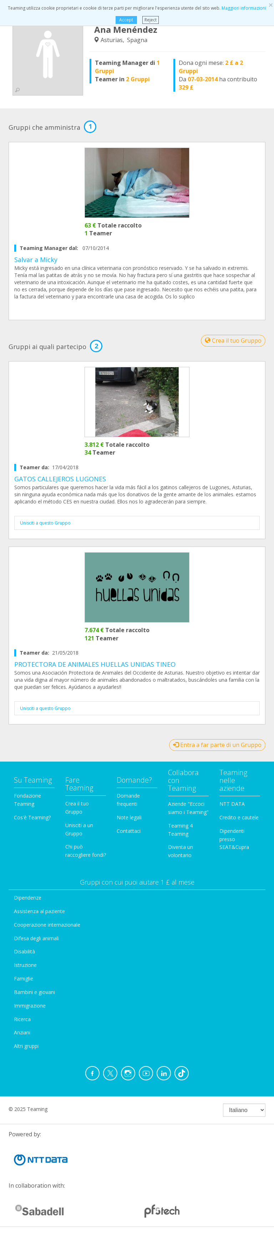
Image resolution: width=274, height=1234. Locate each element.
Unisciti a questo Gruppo (45, 523)
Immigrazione (30, 1005)
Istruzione (25, 965)
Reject (150, 20)
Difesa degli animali (36, 938)
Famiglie (23, 978)
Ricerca (22, 1019)
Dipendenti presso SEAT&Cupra (234, 839)
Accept (126, 20)
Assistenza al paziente (39, 911)
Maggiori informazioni (244, 8)
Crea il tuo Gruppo (233, 340)
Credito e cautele (239, 817)
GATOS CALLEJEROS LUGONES (60, 479)
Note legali (129, 817)
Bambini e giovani (34, 992)
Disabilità (24, 951)
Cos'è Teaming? (32, 817)
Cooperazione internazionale (47, 924)
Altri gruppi (26, 1046)
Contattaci (129, 831)
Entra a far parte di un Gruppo (217, 745)
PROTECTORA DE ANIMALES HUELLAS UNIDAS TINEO (95, 664)
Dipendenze (27, 897)
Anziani (22, 1032)
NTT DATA (232, 803)
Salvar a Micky (35, 259)
